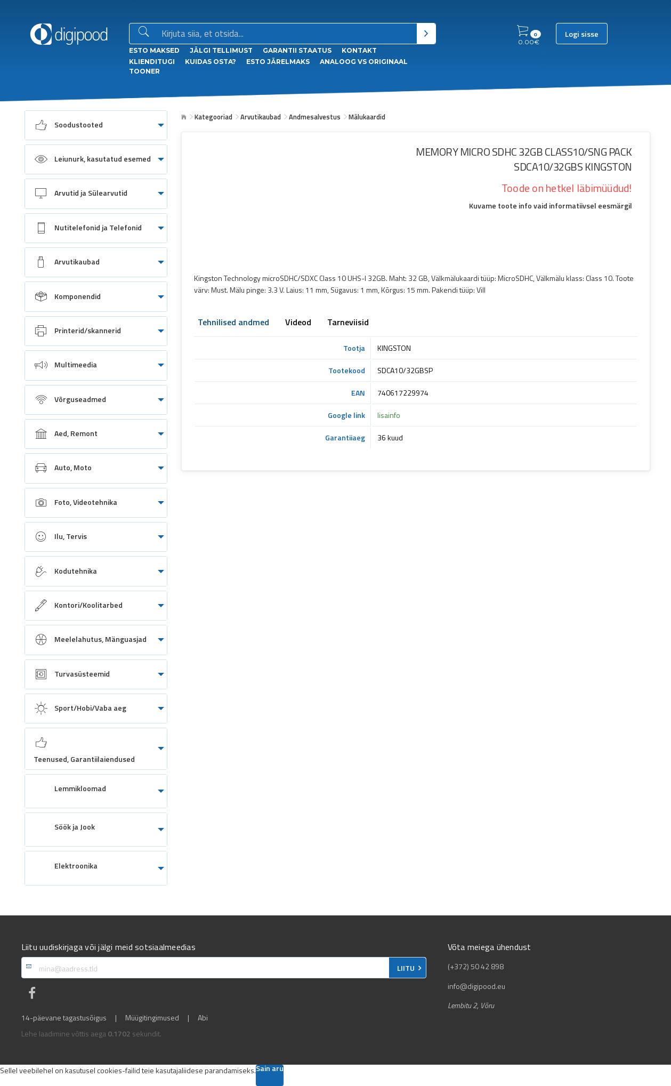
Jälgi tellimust (221, 50)
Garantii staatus (297, 50)
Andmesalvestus (315, 116)
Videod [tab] (298, 323)
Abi (203, 1017)
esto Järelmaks (278, 62)
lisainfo (388, 415)
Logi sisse (582, 34)
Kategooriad (213, 116)
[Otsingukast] (287, 34)
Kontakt (359, 50)
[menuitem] (96, 125)
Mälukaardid (367, 116)
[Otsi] (426, 33)
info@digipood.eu (476, 986)
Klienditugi (152, 62)
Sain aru (270, 1069)
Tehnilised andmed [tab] (233, 323)
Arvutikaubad (260, 116)
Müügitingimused (152, 1017)
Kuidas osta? (210, 62)
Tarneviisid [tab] (348, 323)
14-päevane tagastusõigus (64, 1017)
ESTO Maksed (154, 50)
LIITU (406, 968)
